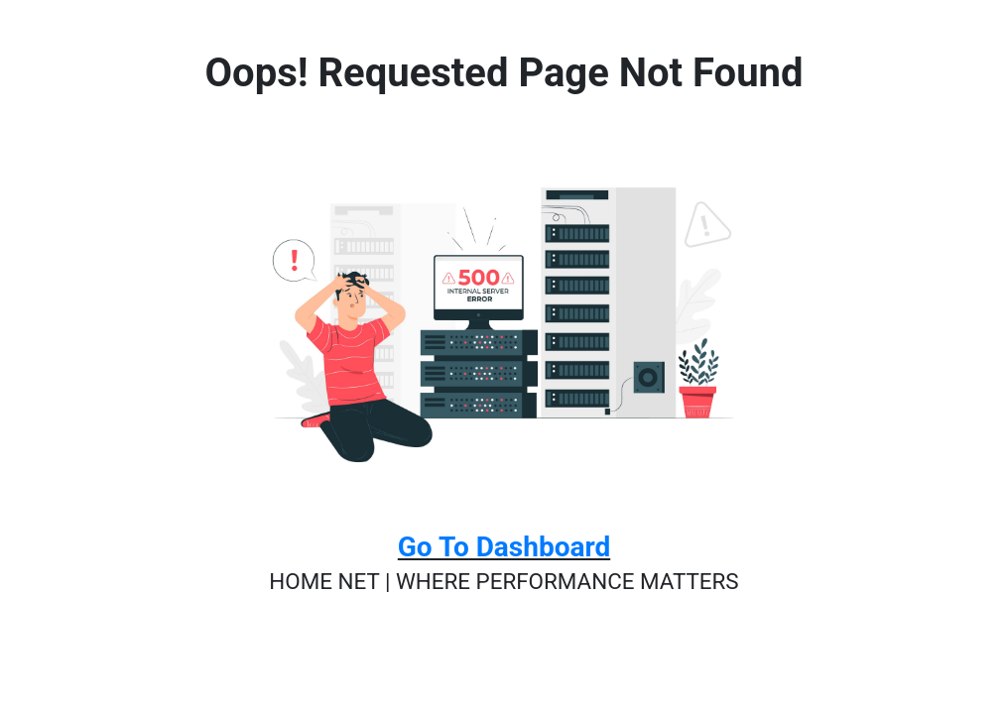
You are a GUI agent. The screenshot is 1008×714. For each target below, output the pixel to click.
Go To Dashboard (504, 547)
